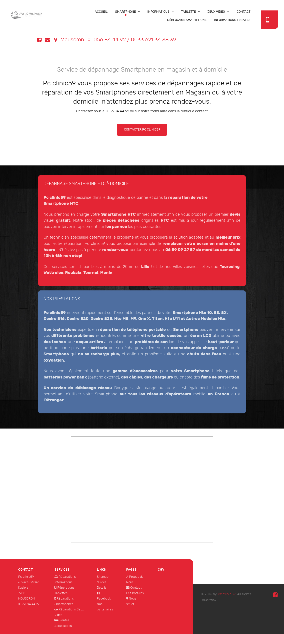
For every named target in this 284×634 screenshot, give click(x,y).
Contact (136, 588)
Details (101, 588)
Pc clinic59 (26, 577)
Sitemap (102, 577)
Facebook (104, 598)
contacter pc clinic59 (142, 129)
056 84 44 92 (30, 604)
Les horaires (135, 593)
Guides (101, 582)
